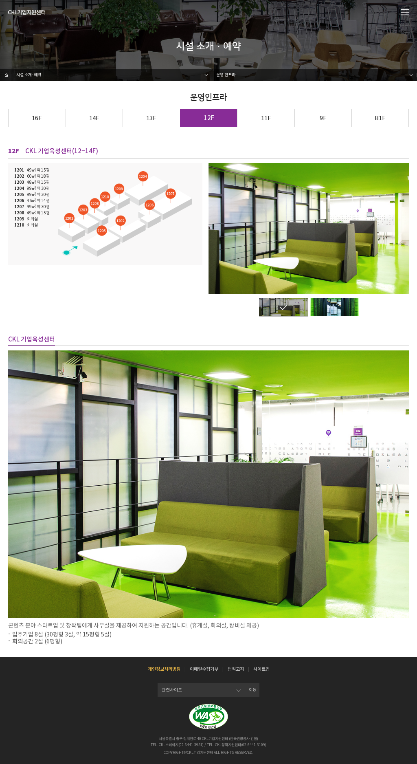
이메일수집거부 (204, 669)
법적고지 (236, 669)
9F (323, 118)
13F (151, 118)
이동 (252, 689)
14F (94, 118)
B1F (380, 118)
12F (209, 118)
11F (266, 118)
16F (37, 118)
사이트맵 (261, 669)
